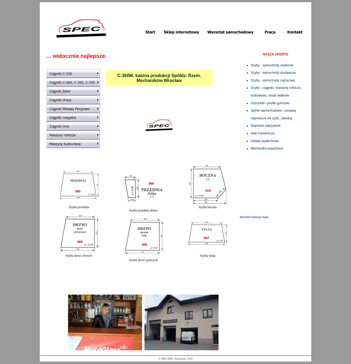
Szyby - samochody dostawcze (273, 73)
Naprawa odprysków (266, 126)
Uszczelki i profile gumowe (270, 103)
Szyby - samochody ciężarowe (273, 80)
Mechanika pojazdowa (267, 148)
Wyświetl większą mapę (254, 217)
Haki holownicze (262, 133)
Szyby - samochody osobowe (272, 65)
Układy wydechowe (265, 141)
